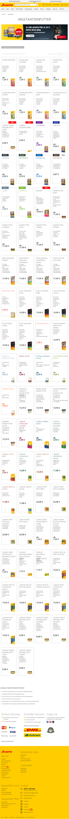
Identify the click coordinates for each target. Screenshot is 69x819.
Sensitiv (22, 757)
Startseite (3, 14)
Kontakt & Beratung (6, 761)
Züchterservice (5, 772)
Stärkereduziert (5, 805)
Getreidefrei (23, 755)
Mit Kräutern (4, 807)
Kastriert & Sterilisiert (25, 760)
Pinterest (26, 807)
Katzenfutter (23, 770)
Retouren (3, 764)
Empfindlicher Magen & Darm (8, 803)
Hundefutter (23, 768)
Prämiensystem (5, 768)
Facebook (26, 801)
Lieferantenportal (5, 777)
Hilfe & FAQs (4, 762)
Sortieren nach (51, 54)
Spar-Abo (5, 766)
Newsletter (26, 809)
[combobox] (26, 5)
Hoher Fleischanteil (25, 759)
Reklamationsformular (29, 795)
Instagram (26, 804)
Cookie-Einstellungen (30, 817)
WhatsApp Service (28, 812)
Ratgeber (3, 759)
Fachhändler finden (48, 4)
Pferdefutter (23, 772)
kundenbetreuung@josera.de (31, 793)
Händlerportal (4, 774)
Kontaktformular (28, 798)
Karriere (3, 775)
